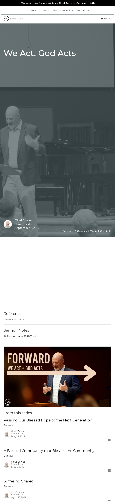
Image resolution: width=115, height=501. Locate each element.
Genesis (82, 231)
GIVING (45, 10)
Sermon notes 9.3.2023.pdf (20, 336)
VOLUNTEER (83, 10)
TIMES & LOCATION (63, 10)
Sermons (68, 231)
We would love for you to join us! (58, 3)
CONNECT (33, 10)
